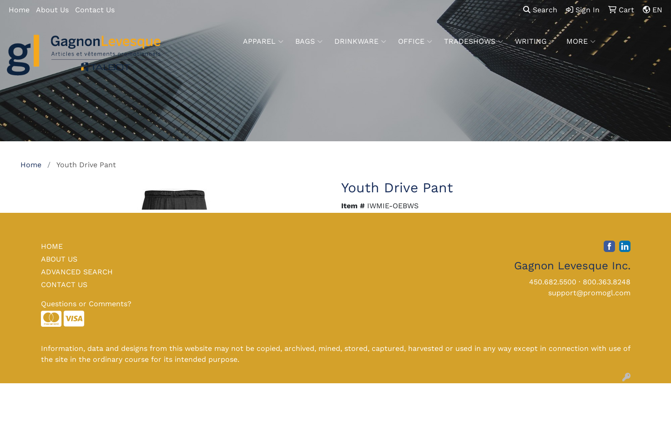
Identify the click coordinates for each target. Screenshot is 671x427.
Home (19, 9)
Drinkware (360, 41)
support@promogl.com (589, 292)
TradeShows (473, 41)
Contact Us (95, 9)
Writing (535, 41)
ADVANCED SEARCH (77, 272)
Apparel (263, 41)
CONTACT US (64, 284)
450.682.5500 (552, 282)
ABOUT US (59, 259)
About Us (52, 9)
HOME (52, 246)
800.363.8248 (607, 282)
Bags (309, 41)
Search (540, 9)
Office (415, 41)
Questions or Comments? (86, 303)
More (580, 41)
